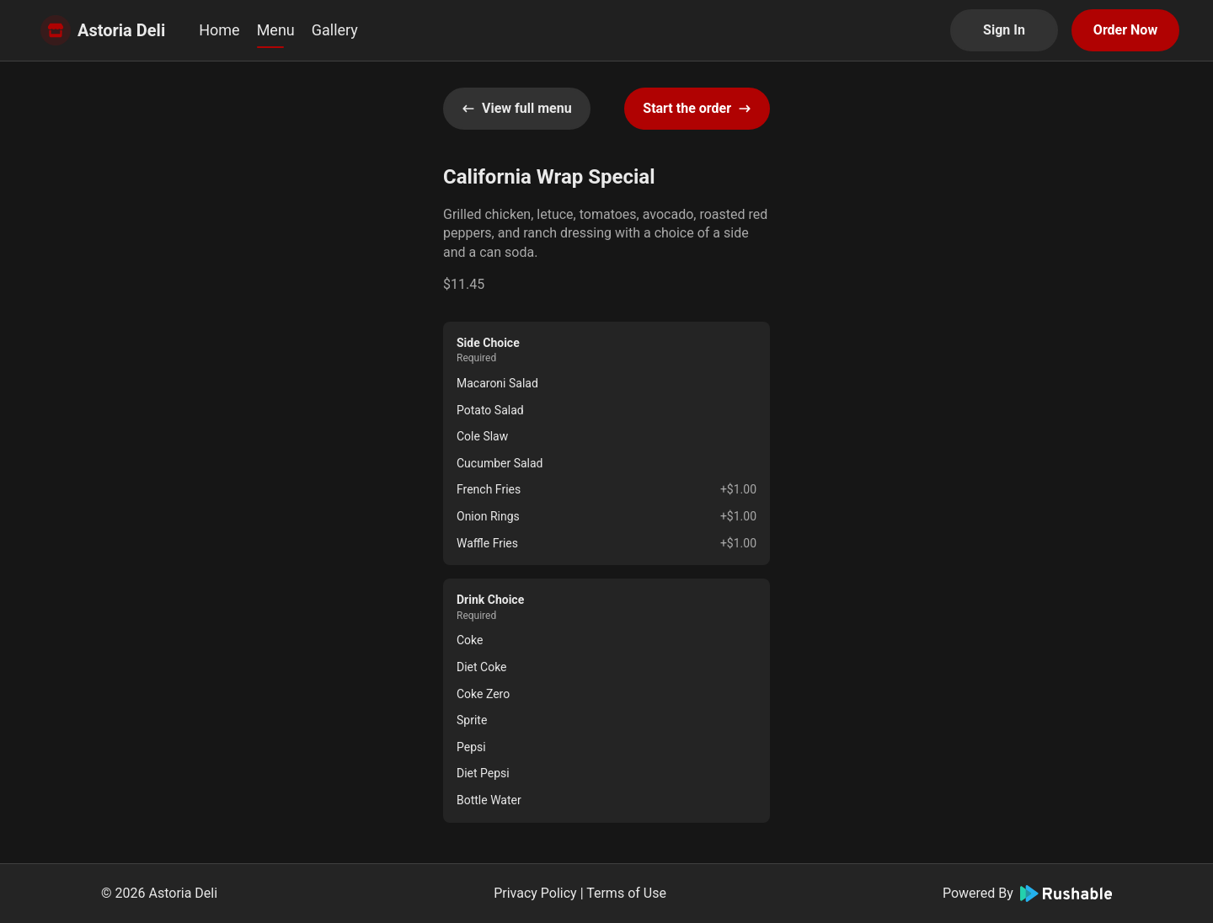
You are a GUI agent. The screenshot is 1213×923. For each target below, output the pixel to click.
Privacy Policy (535, 893)
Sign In (1004, 30)
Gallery (335, 30)
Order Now (1125, 30)
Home (219, 30)
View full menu (517, 108)
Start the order (697, 108)
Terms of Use (626, 893)
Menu (276, 30)
